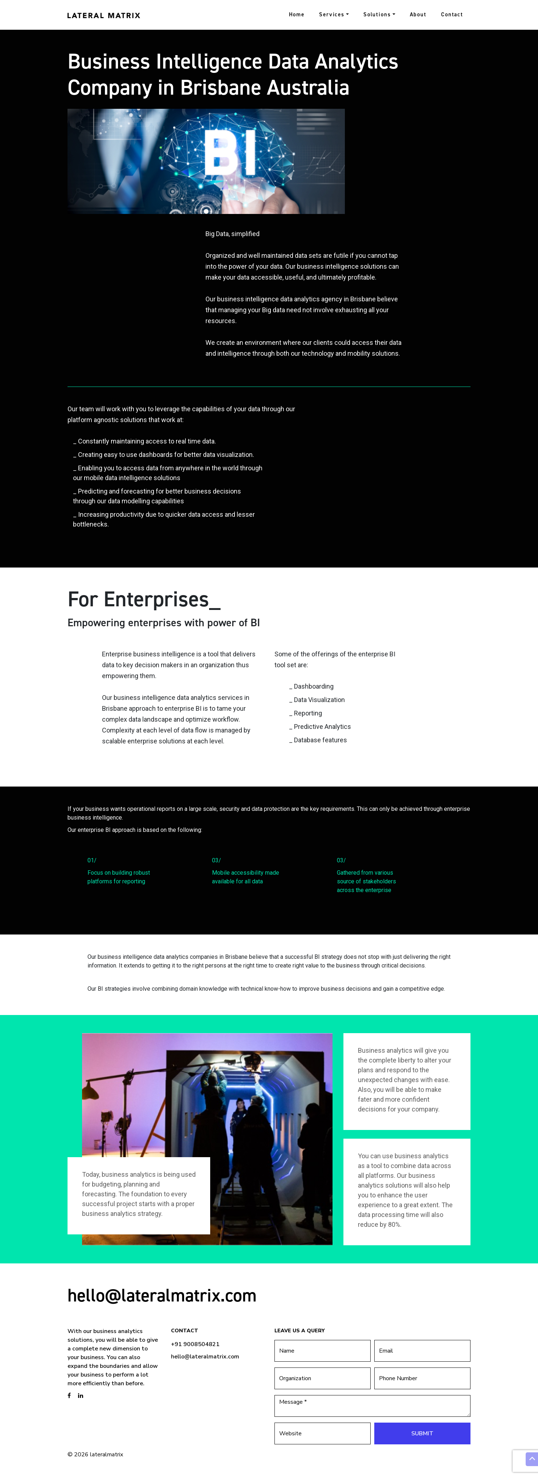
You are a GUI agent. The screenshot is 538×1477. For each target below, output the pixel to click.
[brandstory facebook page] (69, 1396)
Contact (452, 14)
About (418, 14)
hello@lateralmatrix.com (162, 1295)
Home (297, 14)
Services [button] (332, 14)
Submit (422, 1433)
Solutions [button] (377, 14)
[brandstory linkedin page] (80, 1396)
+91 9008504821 (195, 1344)
